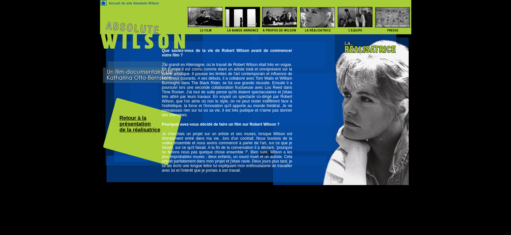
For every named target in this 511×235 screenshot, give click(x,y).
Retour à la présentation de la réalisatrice (140, 124)
